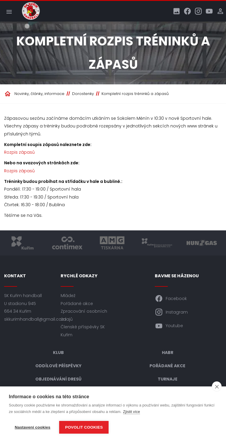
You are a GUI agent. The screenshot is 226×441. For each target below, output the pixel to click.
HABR (167, 352)
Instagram (171, 312)
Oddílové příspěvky (58, 366)
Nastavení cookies (32, 427)
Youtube (169, 326)
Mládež (68, 296)
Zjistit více (131, 411)
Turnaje (167, 379)
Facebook (171, 298)
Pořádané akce (77, 303)
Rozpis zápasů (19, 152)
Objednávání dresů (58, 379)
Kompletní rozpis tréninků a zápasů (135, 93)
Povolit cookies (84, 427)
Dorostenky (83, 93)
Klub (58, 352)
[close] (217, 386)
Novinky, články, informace (39, 93)
